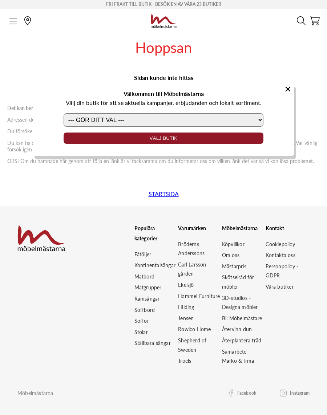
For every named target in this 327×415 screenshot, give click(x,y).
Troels (184, 361)
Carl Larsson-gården (193, 269)
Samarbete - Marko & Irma (238, 356)
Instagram (300, 393)
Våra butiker (279, 287)
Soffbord (144, 310)
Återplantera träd (241, 340)
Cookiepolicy (280, 244)
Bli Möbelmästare (242, 318)
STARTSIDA (164, 193)
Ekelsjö (186, 285)
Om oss (230, 255)
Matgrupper (148, 287)
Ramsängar (147, 299)
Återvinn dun (237, 329)
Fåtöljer (143, 254)
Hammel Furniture (199, 296)
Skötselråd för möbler (238, 282)
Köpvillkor (233, 244)
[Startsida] (164, 20)
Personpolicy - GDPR (282, 271)
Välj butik (164, 138)
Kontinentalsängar (154, 265)
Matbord (144, 276)
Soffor (141, 321)
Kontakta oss (280, 255)
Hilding (186, 307)
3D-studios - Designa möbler (240, 302)
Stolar (141, 332)
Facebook (247, 393)
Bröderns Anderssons (191, 249)
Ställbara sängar (152, 343)
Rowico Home (194, 329)
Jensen (186, 318)
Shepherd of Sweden (192, 345)
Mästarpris (234, 266)
